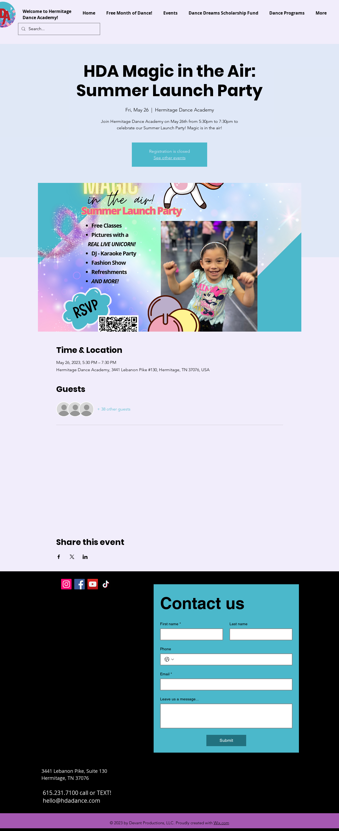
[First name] (190, 634)
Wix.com (221, 822)
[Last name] (259, 634)
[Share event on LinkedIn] (85, 557)
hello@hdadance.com (71, 800)
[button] (322, 28)
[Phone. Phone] (232, 659)
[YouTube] (92, 584)
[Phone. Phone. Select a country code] (169, 659)
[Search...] (59, 29)
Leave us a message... (179, 699)
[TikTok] (106, 584)
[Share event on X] (72, 557)
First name (170, 624)
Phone (165, 649)
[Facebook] (79, 584)
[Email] (225, 684)
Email (166, 674)
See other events (170, 157)
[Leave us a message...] (226, 716)
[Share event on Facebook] (58, 557)
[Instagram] (66, 584)
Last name (238, 624)
